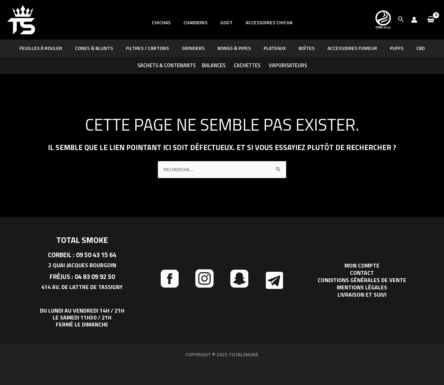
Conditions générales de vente (362, 280)
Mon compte (361, 266)
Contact (362, 273)
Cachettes (247, 65)
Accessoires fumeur (344, 48)
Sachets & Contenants (166, 65)
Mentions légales (362, 287)
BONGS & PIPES (235, 48)
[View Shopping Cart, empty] (430, 20)
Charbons (197, 30)
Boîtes (302, 48)
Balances (213, 65)
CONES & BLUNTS (105, 48)
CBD (406, 48)
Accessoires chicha (264, 30)
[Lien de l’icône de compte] (414, 20)
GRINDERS (197, 48)
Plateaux (273, 48)
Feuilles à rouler (54, 48)
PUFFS (385, 48)
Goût (225, 30)
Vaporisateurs (288, 65)
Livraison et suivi (362, 294)
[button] (401, 20)
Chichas (165, 30)
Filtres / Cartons (155, 48)
